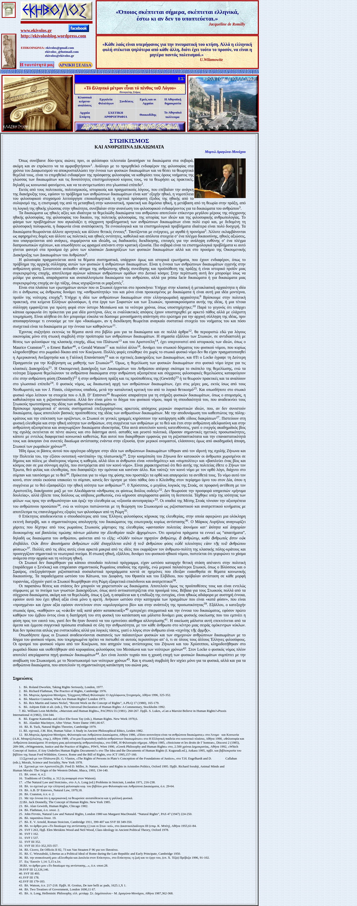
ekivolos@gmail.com (60, 48)
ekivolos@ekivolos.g (59, 56)
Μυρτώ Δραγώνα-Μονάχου (225, 152)
